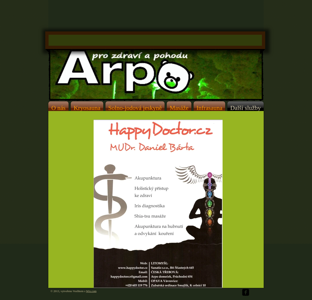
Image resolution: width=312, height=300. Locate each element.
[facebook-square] (245, 292)
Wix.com (91, 291)
